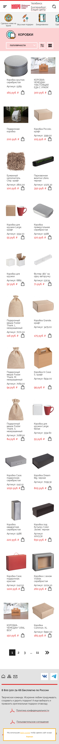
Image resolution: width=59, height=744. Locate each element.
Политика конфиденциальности (32, 710)
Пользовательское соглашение (33, 722)
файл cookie (25, 733)
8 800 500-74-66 (12, 690)
